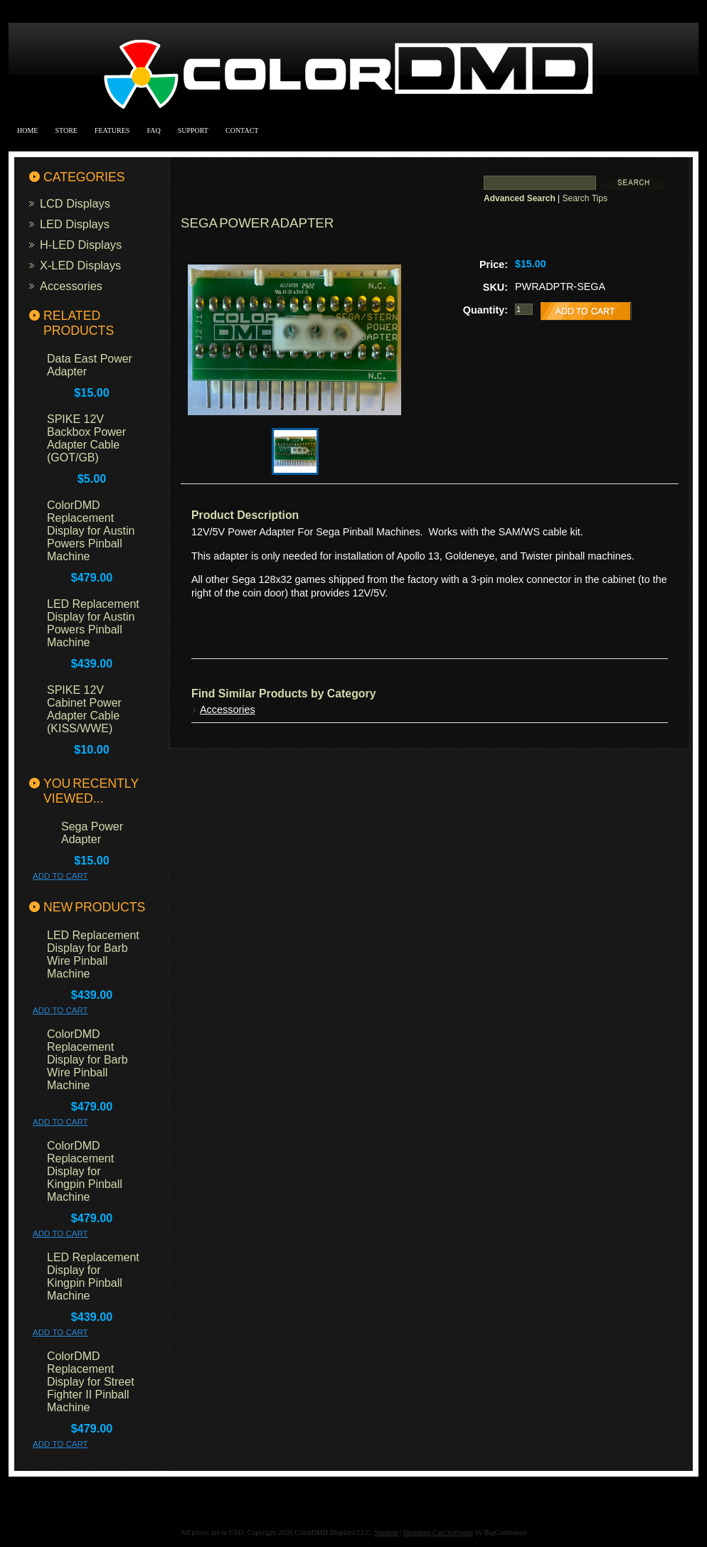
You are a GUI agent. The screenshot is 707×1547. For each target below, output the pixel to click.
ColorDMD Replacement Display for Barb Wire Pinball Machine (87, 1059)
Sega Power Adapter (92, 832)
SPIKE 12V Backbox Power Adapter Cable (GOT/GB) (86, 438)
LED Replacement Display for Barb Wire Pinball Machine (93, 954)
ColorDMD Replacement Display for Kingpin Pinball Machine (84, 1171)
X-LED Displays (80, 265)
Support (193, 130)
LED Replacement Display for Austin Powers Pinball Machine (93, 623)
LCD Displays (75, 203)
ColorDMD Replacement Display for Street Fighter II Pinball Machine (90, 1381)
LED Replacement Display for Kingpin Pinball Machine (93, 1276)
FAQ (153, 130)
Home (27, 130)
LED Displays (75, 224)
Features (112, 130)
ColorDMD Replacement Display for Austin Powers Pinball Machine (91, 530)
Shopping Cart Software (438, 1532)
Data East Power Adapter (89, 365)
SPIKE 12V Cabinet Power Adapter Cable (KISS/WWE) (84, 709)
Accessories (71, 285)
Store (66, 130)
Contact (241, 130)
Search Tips (585, 198)
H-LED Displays (81, 244)
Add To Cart (60, 876)
